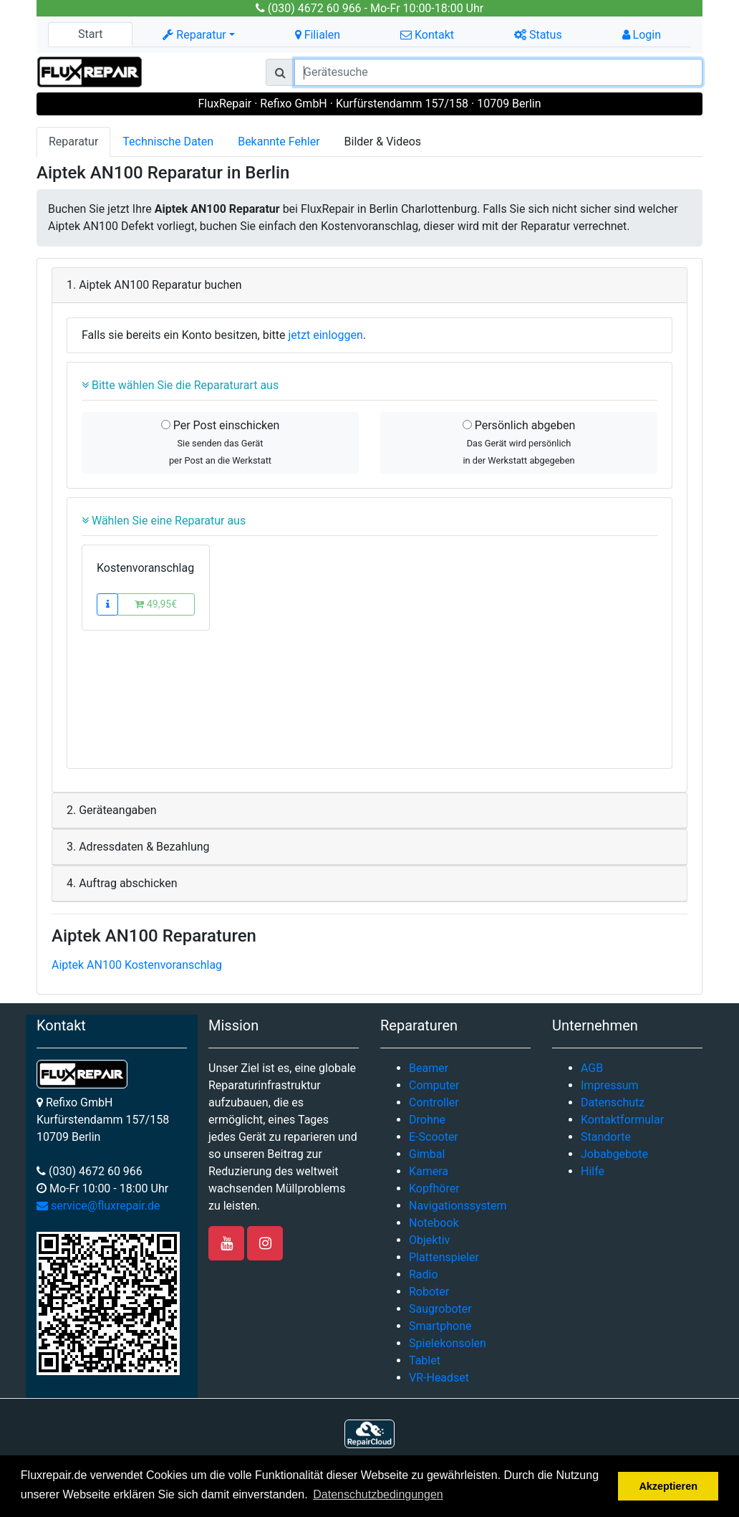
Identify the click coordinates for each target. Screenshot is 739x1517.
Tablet (424, 1360)
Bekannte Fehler (278, 141)
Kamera (428, 1171)
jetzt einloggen (326, 335)
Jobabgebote (614, 1154)
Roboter (429, 1291)
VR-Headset (439, 1377)
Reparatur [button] (194, 35)
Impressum (610, 1085)
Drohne (427, 1119)
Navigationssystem (458, 1205)
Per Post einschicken (220, 442)
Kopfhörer (434, 1188)
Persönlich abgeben (519, 442)
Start (90, 34)
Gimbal (427, 1154)
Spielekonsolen (447, 1343)
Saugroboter (440, 1309)
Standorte (606, 1137)
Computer (434, 1085)
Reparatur (73, 141)
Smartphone (440, 1326)
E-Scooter (433, 1137)
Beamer (428, 1068)
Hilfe (592, 1171)
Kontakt (427, 35)
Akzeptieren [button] (668, 1486)
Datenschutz (612, 1102)
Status (538, 35)
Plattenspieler (444, 1257)
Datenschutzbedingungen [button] (378, 1494)
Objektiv (429, 1240)
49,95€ (156, 604)
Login (641, 35)
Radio (423, 1274)
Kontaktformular (622, 1119)
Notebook (434, 1223)
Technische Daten (167, 141)
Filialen (317, 35)
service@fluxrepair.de (98, 1205)
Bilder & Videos (383, 141)
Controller (434, 1102)
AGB (592, 1068)
